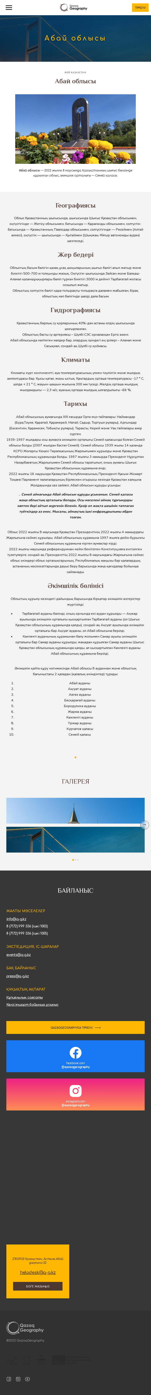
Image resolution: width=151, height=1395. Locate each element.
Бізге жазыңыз (38, 1286)
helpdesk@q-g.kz (38, 1272)
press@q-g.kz (17, 976)
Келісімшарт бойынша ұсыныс (32, 1005)
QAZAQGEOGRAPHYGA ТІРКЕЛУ (72, 1027)
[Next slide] (144, 825)
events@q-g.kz (18, 955)
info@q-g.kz (16, 919)
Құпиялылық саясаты (24, 997)
